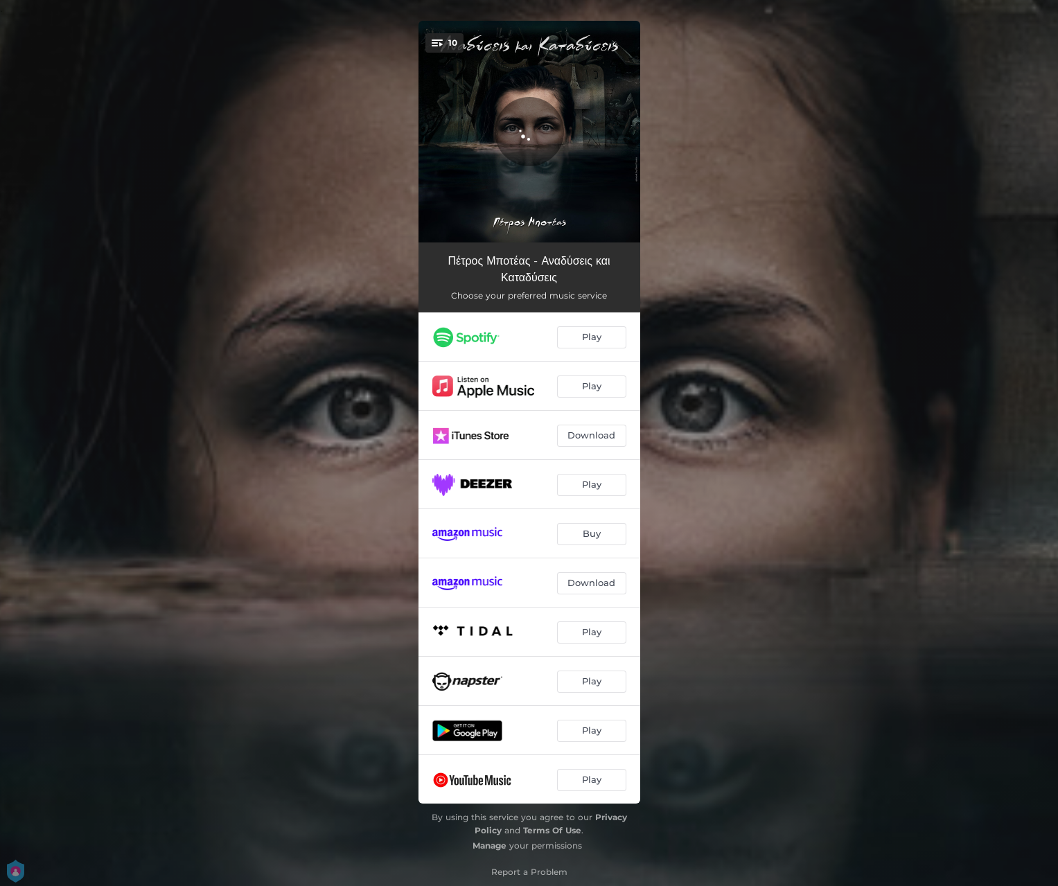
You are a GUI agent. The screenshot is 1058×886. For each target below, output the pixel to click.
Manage (489, 845)
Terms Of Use (552, 830)
